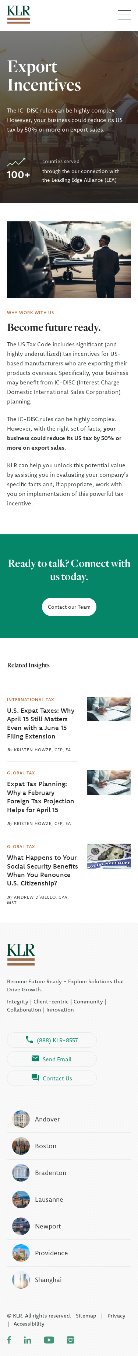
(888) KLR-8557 (52, 1040)
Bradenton (38, 1172)
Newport (36, 1226)
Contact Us (52, 1078)
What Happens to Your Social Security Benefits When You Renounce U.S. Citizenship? (42, 870)
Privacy (116, 1315)
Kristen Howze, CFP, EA (42, 749)
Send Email (52, 1059)
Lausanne (37, 1199)
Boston (33, 1146)
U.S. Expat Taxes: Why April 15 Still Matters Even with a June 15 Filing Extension (40, 723)
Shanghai (36, 1279)
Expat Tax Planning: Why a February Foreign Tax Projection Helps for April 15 (40, 797)
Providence (39, 1253)
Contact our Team (69, 607)
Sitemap (86, 1315)
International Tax (30, 699)
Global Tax (21, 772)
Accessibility (29, 1323)
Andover (35, 1119)
